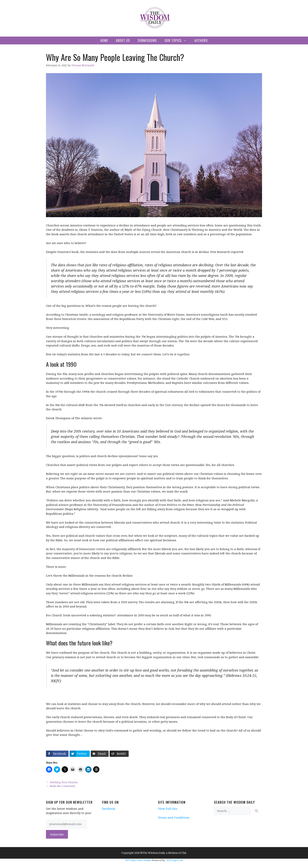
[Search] (256, 810)
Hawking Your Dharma (64, 782)
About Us (123, 40)
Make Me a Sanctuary (62, 786)
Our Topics (178, 40)
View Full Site (167, 809)
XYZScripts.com (175, 860)
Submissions (147, 40)
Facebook (108, 809)
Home (104, 40)
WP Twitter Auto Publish (138, 860)
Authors (201, 40)
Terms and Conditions (173, 817)
